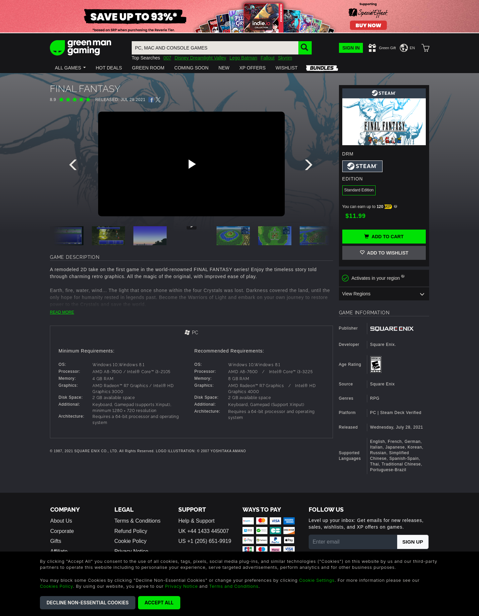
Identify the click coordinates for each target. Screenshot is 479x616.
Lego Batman (243, 57)
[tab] (191, 333)
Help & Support (196, 521)
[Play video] (191, 164)
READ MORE (62, 312)
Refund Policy (130, 531)
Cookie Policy (130, 541)
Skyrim (285, 57)
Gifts (55, 541)
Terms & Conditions (137, 521)
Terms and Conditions (233, 586)
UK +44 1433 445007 (203, 531)
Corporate (62, 531)
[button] (70, 67)
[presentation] (74, 166)
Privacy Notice (181, 586)
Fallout (267, 57)
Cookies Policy (56, 586)
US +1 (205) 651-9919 (204, 541)
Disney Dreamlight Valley (200, 57)
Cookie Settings (317, 580)
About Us (61, 521)
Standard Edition (359, 190)
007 (167, 57)
